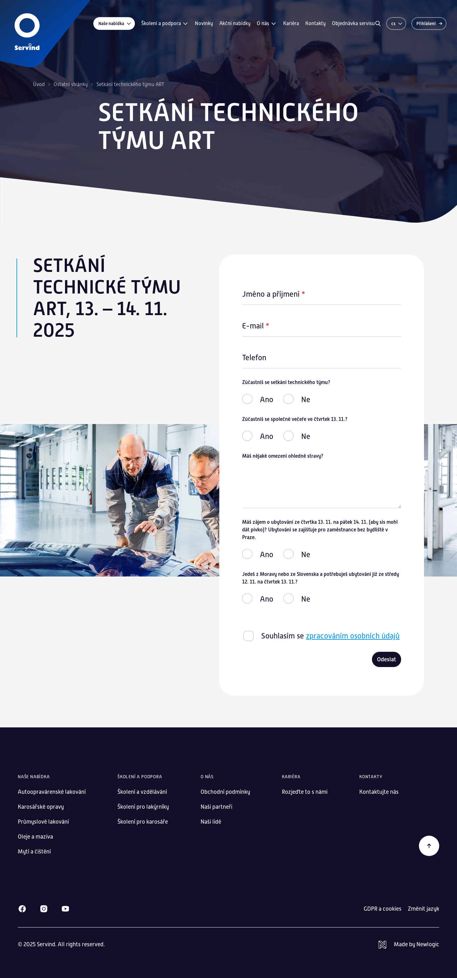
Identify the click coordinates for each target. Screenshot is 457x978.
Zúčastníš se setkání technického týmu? (286, 382)
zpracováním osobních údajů (353, 635)
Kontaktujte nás (379, 792)
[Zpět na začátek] (429, 846)
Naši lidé (211, 822)
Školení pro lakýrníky (143, 807)
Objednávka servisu (353, 23)
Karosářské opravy (41, 807)
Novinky (204, 23)
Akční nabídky (234, 23)
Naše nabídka (115, 23)
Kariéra (291, 23)
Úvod (39, 84)
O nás (267, 23)
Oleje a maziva (35, 836)
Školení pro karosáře (142, 822)
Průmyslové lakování (43, 822)
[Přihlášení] (429, 23)
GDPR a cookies (382, 909)
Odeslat (386, 659)
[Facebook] (22, 908)
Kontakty (315, 23)
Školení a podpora (165, 23)
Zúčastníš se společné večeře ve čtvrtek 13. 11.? (295, 419)
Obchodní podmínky (225, 792)
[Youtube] (65, 908)
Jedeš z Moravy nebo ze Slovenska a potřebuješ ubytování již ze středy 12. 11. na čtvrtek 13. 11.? (320, 578)
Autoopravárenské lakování (52, 792)
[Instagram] (43, 908)
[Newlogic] (409, 944)
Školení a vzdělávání (142, 792)
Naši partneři (216, 807)
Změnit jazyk (423, 909)
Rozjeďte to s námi (305, 792)
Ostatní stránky (71, 84)
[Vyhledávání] (378, 23)
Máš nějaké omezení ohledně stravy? (282, 456)
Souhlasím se (330, 635)
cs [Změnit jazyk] (397, 23)
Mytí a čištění (34, 851)
